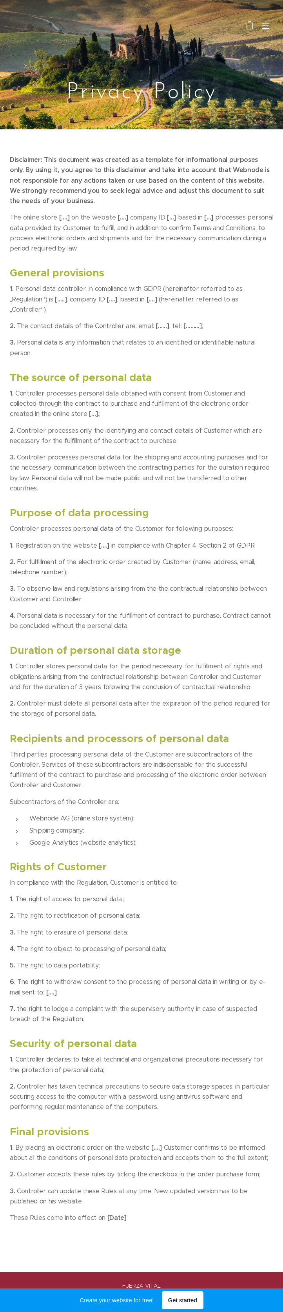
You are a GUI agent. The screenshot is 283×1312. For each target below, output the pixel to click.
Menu (265, 25)
